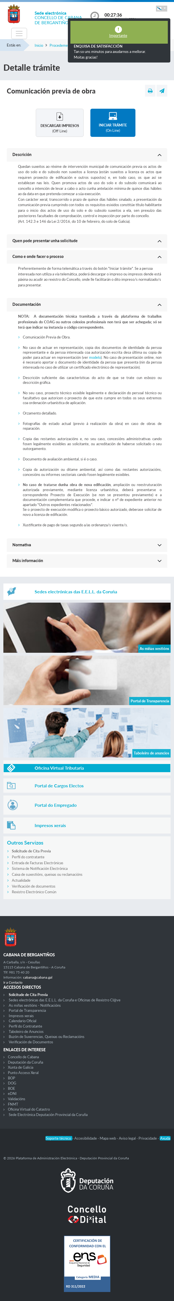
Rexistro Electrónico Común (34, 892)
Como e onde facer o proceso (38, 256)
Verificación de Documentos (31, 1042)
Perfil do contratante (28, 857)
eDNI (12, 1093)
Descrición (22, 154)
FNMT (13, 1104)
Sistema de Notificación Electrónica (40, 868)
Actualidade (21, 880)
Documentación (26, 304)
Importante (118, 35)
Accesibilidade (86, 1138)
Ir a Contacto (13, 982)
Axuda (165, 1138)
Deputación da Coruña (25, 1062)
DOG (12, 1083)
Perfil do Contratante (25, 1026)
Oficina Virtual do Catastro (29, 1109)
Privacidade (148, 1138)
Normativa (21, 544)
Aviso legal (128, 1138)
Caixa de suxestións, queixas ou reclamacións (47, 874)
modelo (95, 357)
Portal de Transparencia (27, 1010)
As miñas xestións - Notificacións (35, 1005)
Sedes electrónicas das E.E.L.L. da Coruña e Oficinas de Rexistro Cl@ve (65, 1000)
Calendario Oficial (22, 1021)
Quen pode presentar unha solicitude (45, 240)
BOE (11, 1088)
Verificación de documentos (33, 886)
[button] (161, 9)
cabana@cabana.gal (37, 977)
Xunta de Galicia (20, 1067)
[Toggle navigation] (19, 33)
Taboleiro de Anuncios (26, 1031)
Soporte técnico (59, 1138)
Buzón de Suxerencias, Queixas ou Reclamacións (46, 1036)
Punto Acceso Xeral (23, 1072)
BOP (11, 1078)
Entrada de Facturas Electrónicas (37, 863)
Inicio (39, 45)
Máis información (27, 560)
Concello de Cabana (23, 1057)
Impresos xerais (21, 1015)
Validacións (16, 1099)
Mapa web (108, 1138)
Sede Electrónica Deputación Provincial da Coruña (48, 1114)
